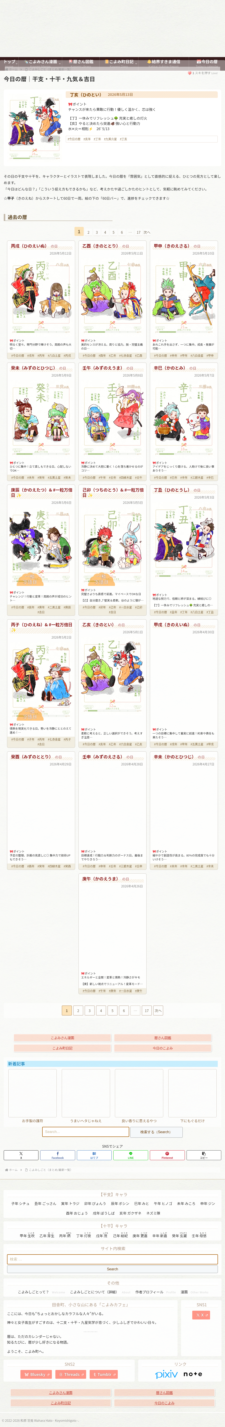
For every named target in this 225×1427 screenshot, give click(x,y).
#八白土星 (54, 355)
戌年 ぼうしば (104, 1213)
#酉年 (102, 355)
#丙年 (41, 355)
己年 (120, 1235)
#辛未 (210, 866)
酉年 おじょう (77, 1213)
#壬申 (138, 866)
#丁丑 (210, 612)
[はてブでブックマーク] (94, 1155)
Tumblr (107, 1374)
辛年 (159, 1235)
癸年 (179, 1235)
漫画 (195, 1291)
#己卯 (138, 607)
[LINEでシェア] (130, 1155)
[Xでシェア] (21, 1155)
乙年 (47, 1235)
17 (139, 232)
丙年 (65, 1235)
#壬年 (112, 477)
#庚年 (41, 607)
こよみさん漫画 (62, 1037)
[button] (204, 1155)
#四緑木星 (125, 477)
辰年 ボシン (120, 1203)
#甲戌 (210, 744)
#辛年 (184, 477)
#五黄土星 (54, 477)
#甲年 (184, 355)
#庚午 (138, 991)
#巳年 (173, 477)
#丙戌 (67, 355)
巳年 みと (141, 1203)
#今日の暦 (74, 139)
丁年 (83, 1235)
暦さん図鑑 (162, 1037)
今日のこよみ (163, 1048)
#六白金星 (197, 355)
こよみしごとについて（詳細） (100, 1291)
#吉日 (41, 612)
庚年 (140, 1235)
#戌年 (30, 355)
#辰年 (30, 607)
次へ (147, 232)
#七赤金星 (125, 355)
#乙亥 (138, 744)
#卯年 (102, 607)
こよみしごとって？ (41, 1291)
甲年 (27, 1235)
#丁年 (97, 139)
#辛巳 (210, 477)
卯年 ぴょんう (95, 1203)
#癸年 (41, 477)
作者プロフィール (155, 1291)
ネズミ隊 (153, 1213)
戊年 (102, 1235)
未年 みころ (186, 1203)
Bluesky (39, 1374)
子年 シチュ (20, 1203)
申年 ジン (207, 1203)
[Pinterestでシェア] (167, 1155)
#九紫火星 (110, 139)
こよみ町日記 (62, 1048)
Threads (74, 1374)
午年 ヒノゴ (163, 1203)
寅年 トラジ (70, 1203)
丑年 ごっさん (45, 1203)
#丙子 (67, 739)
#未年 (30, 477)
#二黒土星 (54, 607)
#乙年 (112, 355)
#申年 (173, 355)
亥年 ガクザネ (131, 1213)
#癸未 (67, 477)
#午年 (102, 477)
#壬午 (138, 477)
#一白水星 (125, 607)
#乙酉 (138, 355)
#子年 (30, 739)
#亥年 (87, 139)
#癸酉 (67, 866)
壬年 (199, 1235)
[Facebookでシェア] (57, 1155)
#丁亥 (123, 139)
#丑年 (173, 612)
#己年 (112, 607)
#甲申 (210, 355)
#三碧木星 (197, 477)
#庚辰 (67, 607)
